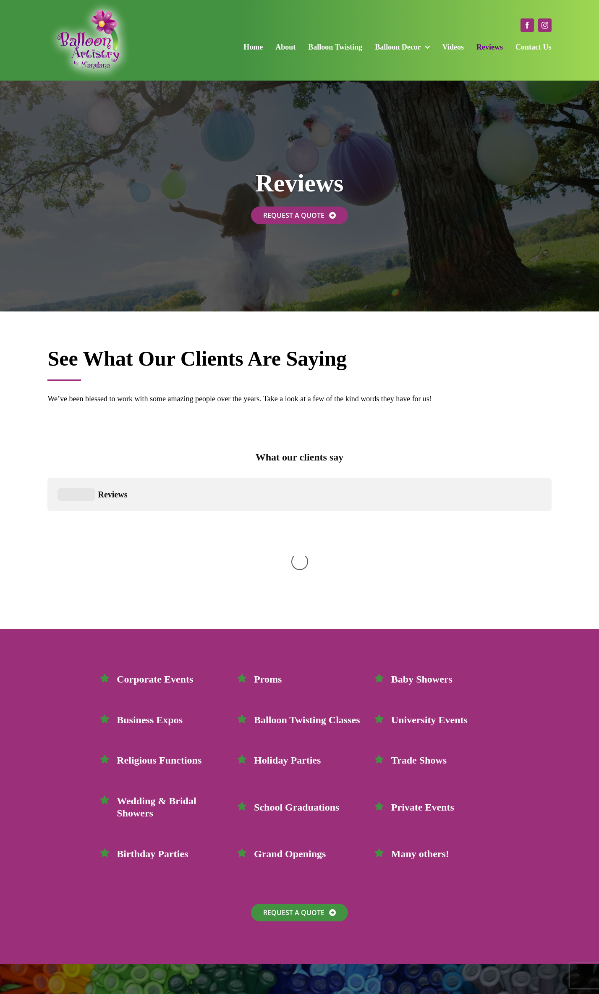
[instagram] (545, 25)
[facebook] (527, 25)
